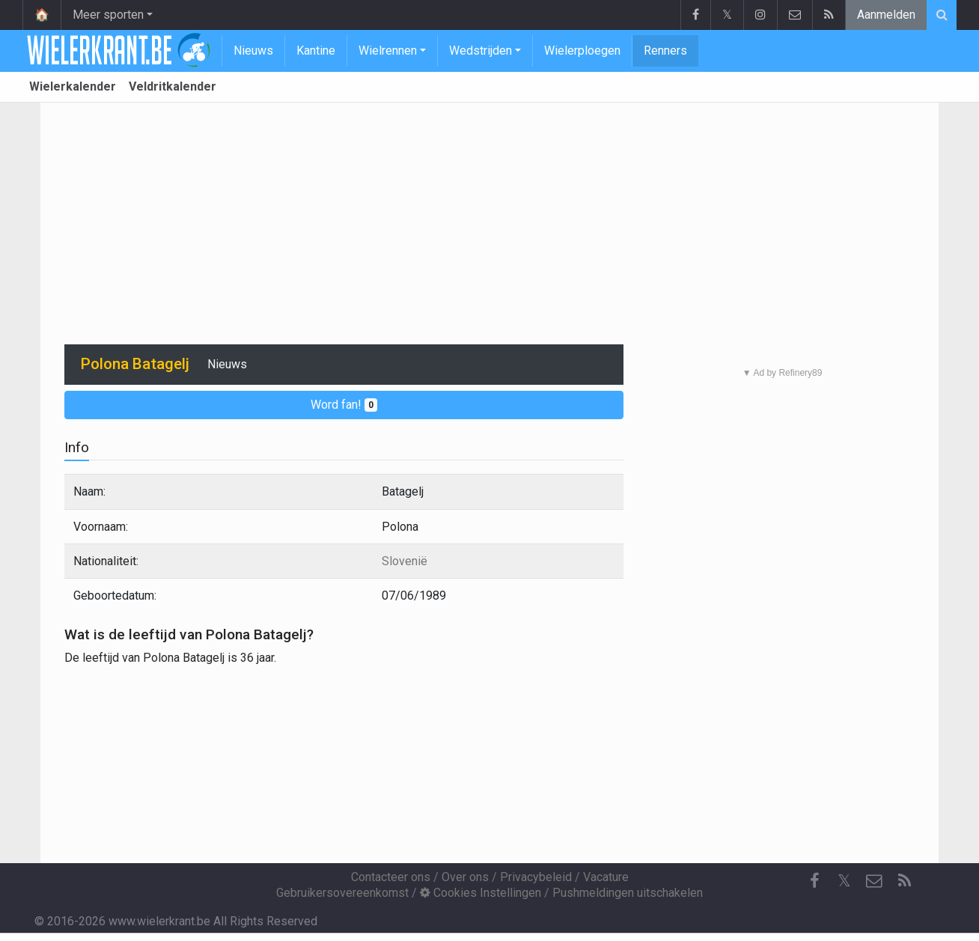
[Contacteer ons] (874, 881)
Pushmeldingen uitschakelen (627, 893)
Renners (665, 50)
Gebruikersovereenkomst (342, 893)
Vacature (606, 877)
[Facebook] (814, 881)
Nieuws (253, 50)
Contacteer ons (390, 877)
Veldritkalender (172, 86)
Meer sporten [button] (108, 14)
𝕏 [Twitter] (844, 880)
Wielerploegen (582, 50)
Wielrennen (388, 50)
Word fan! (344, 405)
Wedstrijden (480, 50)
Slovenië (404, 561)
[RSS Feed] (904, 881)
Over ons (465, 877)
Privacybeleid (536, 877)
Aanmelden (886, 14)
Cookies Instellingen (480, 893)
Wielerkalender (72, 86)
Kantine (315, 50)
